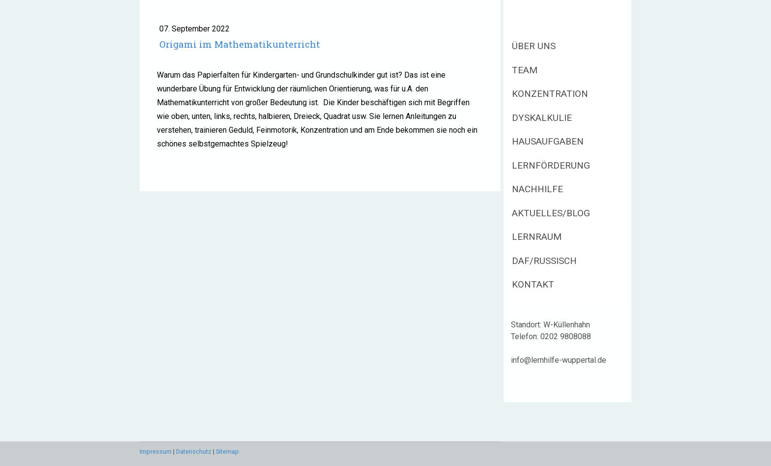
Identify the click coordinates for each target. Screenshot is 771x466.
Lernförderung (551, 165)
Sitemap (227, 451)
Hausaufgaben (548, 141)
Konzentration (550, 93)
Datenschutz (193, 451)
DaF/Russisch (544, 260)
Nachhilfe (537, 189)
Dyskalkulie (542, 117)
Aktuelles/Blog (551, 213)
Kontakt (533, 284)
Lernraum (537, 236)
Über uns (534, 46)
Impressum (156, 451)
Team (524, 70)
